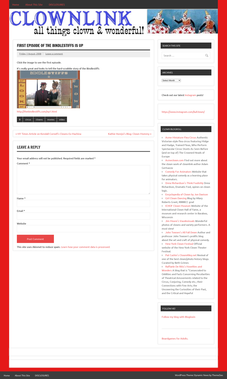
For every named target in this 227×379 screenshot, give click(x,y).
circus (28, 119)
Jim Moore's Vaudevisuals (180, 220)
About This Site (34, 4)
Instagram (191, 94)
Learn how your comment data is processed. (85, 246)
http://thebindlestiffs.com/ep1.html (37, 111)
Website (21, 223)
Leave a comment (54, 53)
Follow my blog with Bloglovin (178, 316)
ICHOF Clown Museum (178, 205)
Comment (23, 163)
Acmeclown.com (174, 160)
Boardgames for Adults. (175, 338)
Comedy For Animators (178, 171)
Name (21, 198)
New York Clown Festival (179, 243)
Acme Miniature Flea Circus (180, 137)
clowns (39, 119)
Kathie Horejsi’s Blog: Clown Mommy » (129, 133)
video (62, 119)
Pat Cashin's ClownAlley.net (181, 255)
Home (15, 4)
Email (21, 210)
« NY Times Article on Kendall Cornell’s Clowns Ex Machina (48, 133)
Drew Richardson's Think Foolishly (184, 182)
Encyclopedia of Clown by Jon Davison (186, 194)
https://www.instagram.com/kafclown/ (183, 111)
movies (50, 119)
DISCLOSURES (57, 4)
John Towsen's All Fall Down (181, 232)
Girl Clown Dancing (175, 198)
